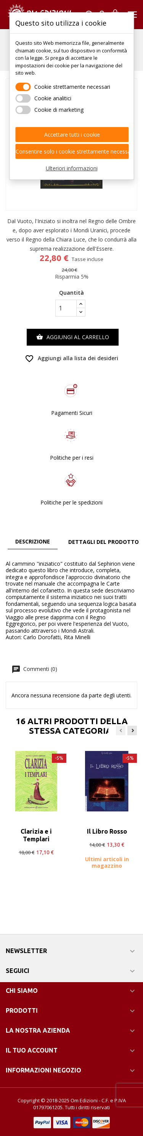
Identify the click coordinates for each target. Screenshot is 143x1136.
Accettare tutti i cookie (72, 134)
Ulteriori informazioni (72, 168)
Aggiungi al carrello (72, 337)
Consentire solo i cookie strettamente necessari (72, 151)
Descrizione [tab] (32, 541)
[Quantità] (66, 308)
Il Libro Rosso (107, 831)
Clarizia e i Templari (36, 835)
